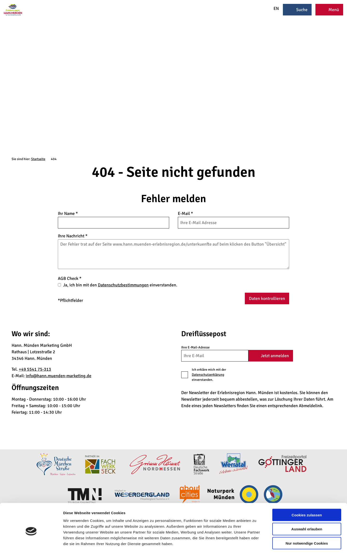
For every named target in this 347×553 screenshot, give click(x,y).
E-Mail (185, 213)
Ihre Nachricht (72, 236)
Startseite (38, 159)
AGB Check (69, 278)
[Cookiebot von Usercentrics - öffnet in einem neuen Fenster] (31, 543)
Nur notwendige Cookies (307, 522)
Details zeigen (256, 543)
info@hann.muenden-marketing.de (58, 375)
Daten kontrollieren (267, 298)
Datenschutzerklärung (208, 375)
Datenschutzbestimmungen (123, 285)
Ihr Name (68, 213)
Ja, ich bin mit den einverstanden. (120, 285)
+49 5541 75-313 (35, 369)
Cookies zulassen (307, 494)
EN (273, 8)
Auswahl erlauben (306, 508)
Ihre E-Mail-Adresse (195, 347)
